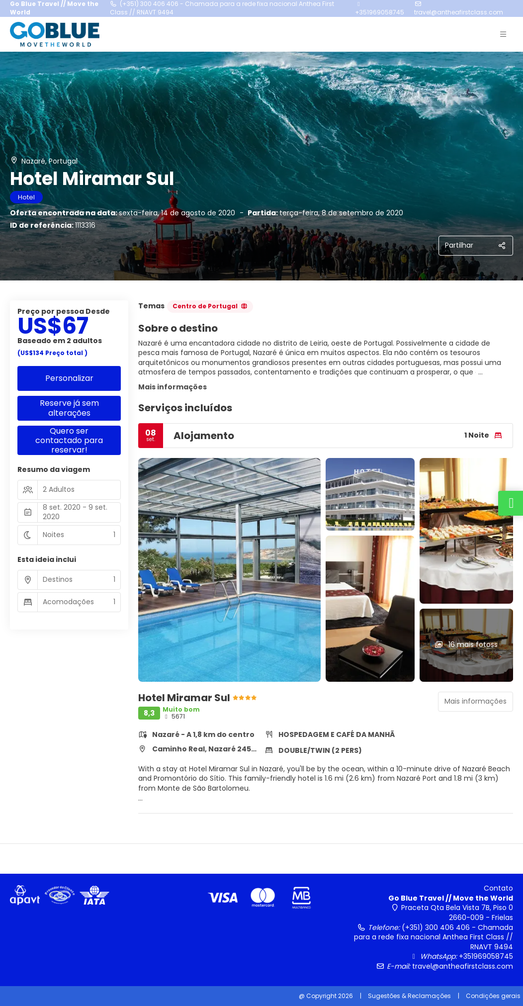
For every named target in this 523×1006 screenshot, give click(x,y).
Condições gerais (493, 996)
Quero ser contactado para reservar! (69, 441)
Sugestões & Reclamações (409, 996)
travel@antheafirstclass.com (458, 12)
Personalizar (69, 378)
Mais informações (172, 387)
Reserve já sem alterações (69, 407)
